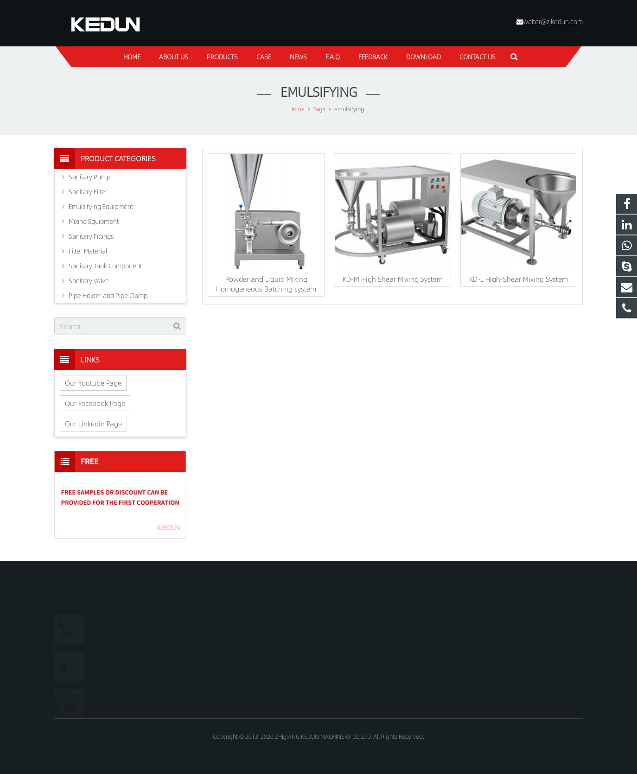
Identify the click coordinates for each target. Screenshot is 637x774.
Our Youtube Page (93, 382)
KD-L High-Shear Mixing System (518, 278)
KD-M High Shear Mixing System (393, 278)
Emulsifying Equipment (101, 206)
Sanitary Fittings (91, 236)
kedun (341, 655)
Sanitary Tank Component (105, 265)
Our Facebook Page (95, 403)
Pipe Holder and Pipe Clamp (108, 295)
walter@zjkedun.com (553, 21)
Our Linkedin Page (93, 423)
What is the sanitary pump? (125, 604)
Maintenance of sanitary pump (121, 684)
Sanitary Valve (89, 280)
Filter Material (88, 251)
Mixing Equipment (94, 221)
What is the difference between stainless (118, 646)
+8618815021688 (356, 615)
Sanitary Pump (89, 176)
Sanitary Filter (88, 191)
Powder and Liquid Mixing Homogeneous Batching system (266, 283)
